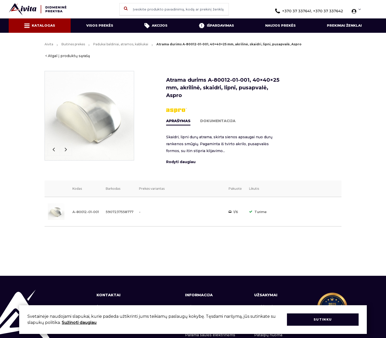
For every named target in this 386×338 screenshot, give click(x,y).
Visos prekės (99, 25)
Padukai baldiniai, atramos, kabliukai (120, 44)
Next (66, 149)
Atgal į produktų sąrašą (69, 56)
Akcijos (155, 26)
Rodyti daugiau (181, 162)
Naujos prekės (280, 25)
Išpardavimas (216, 26)
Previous (54, 149)
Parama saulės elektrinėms (210, 335)
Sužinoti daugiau (79, 322)
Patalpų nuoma (268, 335)
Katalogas (39, 26)
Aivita (49, 44)
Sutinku (323, 319)
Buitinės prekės (73, 44)
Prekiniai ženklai (344, 25)
